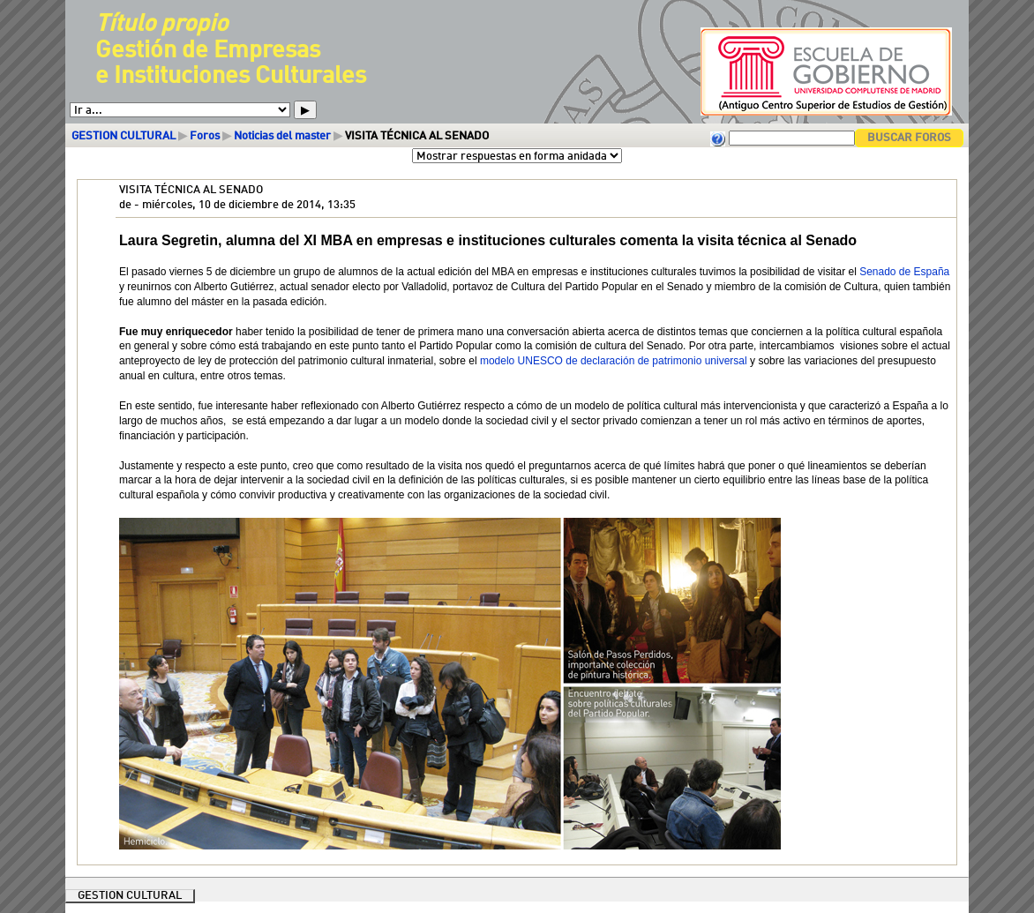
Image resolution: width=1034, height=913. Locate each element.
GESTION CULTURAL (123, 136)
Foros (205, 136)
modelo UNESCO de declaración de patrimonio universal (613, 361)
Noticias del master (282, 136)
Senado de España (904, 272)
